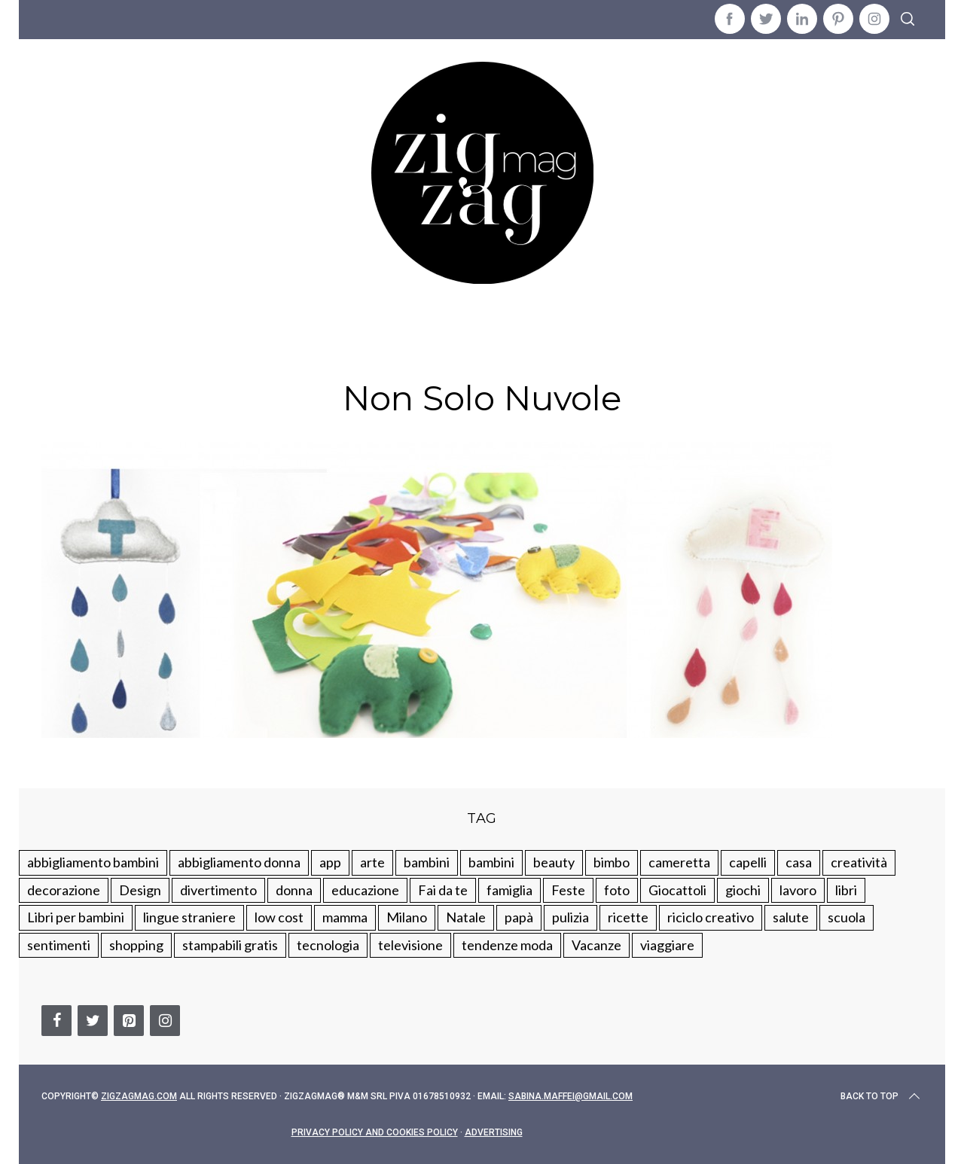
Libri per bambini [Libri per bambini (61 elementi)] (75, 917)
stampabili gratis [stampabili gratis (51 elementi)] (230, 945)
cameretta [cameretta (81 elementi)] (679, 862)
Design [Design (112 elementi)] (140, 890)
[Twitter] (93, 1020)
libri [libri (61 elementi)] (846, 890)
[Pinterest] (129, 1020)
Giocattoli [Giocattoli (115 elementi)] (677, 890)
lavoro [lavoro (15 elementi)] (797, 890)
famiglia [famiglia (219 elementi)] (509, 890)
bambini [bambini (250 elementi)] (427, 862)
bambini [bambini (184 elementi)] (491, 862)
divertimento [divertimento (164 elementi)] (218, 890)
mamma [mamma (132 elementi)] (345, 917)
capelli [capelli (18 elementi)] (748, 862)
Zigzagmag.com (139, 1096)
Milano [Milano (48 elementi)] (406, 917)
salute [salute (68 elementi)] (791, 917)
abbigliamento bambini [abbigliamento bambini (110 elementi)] (93, 862)
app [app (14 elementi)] (330, 862)
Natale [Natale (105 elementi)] (466, 917)
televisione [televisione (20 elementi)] (410, 945)
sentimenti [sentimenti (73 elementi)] (58, 945)
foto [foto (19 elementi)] (617, 890)
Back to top (881, 1096)
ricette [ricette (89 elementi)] (628, 917)
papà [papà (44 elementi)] (519, 917)
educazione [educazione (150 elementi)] (365, 890)
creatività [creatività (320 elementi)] (859, 862)
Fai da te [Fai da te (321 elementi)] (443, 890)
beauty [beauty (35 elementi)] (554, 862)
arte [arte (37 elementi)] (372, 862)
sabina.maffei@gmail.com (570, 1096)
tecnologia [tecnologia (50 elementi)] (328, 945)
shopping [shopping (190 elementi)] (136, 945)
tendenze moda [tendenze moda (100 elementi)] (507, 945)
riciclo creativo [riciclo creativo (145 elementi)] (710, 917)
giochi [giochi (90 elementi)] (743, 890)
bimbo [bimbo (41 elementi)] (611, 862)
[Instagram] (165, 1020)
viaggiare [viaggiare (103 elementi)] (667, 945)
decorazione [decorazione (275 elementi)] (63, 890)
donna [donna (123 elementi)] (294, 890)
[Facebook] (56, 1020)
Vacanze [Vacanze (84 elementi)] (596, 945)
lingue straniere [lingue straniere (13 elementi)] (189, 917)
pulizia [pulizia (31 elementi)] (570, 917)
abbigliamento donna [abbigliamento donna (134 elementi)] (239, 862)
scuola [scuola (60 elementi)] (846, 917)
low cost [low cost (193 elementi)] (279, 917)
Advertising (494, 1132)
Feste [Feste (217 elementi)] (568, 890)
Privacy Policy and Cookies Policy (374, 1132)
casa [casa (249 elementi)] (799, 862)
